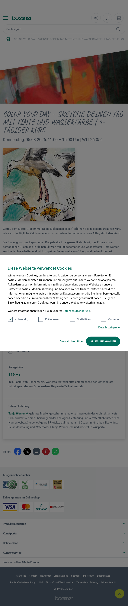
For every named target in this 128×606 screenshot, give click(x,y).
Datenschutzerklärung (76, 311)
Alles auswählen (103, 341)
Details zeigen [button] (109, 327)
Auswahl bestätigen (71, 341)
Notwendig (18, 319)
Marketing (110, 319)
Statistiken (80, 319)
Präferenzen (49, 319)
